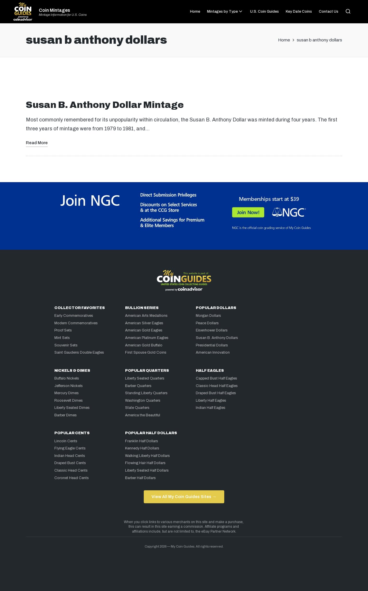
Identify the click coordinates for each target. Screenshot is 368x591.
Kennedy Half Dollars (142, 448)
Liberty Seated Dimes (72, 408)
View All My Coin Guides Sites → (184, 496)
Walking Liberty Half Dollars (147, 456)
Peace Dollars (207, 323)
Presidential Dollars (212, 345)
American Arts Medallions (146, 316)
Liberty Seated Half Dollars (147, 470)
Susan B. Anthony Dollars (217, 338)
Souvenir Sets (66, 345)
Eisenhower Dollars (212, 330)
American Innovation (213, 352)
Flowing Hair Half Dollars (145, 463)
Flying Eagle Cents (70, 448)
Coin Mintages (54, 10)
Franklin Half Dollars (141, 441)
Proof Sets (63, 330)
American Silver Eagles (144, 323)
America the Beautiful (142, 415)
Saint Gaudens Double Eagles (79, 352)
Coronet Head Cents (71, 478)
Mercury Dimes (66, 393)
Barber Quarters (138, 386)
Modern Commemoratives (76, 323)
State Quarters (137, 408)
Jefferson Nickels (68, 386)
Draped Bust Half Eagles (216, 393)
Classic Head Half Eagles (217, 386)
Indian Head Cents (69, 456)
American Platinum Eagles (146, 338)
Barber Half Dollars (140, 478)
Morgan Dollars (208, 316)
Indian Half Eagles (210, 408)
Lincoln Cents (65, 441)
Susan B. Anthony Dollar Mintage (105, 105)
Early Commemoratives (73, 316)
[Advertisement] (184, 81)
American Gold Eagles (143, 330)
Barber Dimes (65, 415)
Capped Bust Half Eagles (216, 378)
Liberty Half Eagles (211, 401)
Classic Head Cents (71, 470)
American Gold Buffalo (143, 345)
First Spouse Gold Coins (145, 352)
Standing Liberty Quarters (146, 393)
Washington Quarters (142, 401)
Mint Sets (62, 338)
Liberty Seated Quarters (144, 378)
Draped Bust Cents (70, 463)
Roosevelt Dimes (68, 401)
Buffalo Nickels (66, 378)
